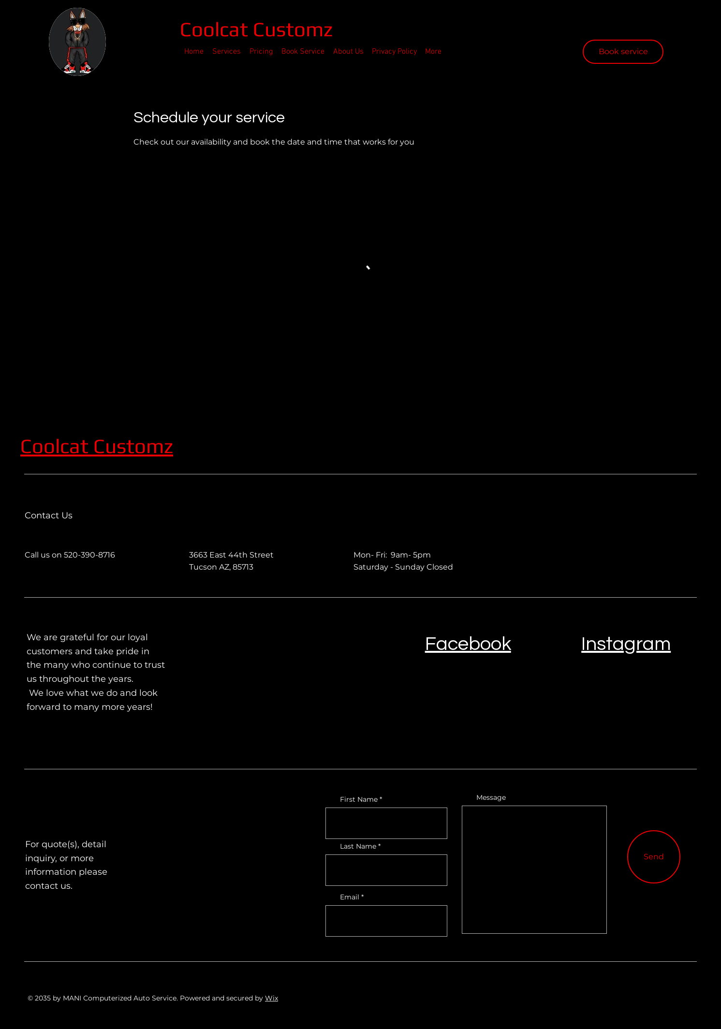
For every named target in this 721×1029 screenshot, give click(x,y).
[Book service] (623, 52)
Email (349, 897)
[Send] (653, 856)
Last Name (358, 846)
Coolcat (216, 29)
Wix (271, 998)
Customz (133, 445)
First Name (359, 799)
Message (491, 797)
